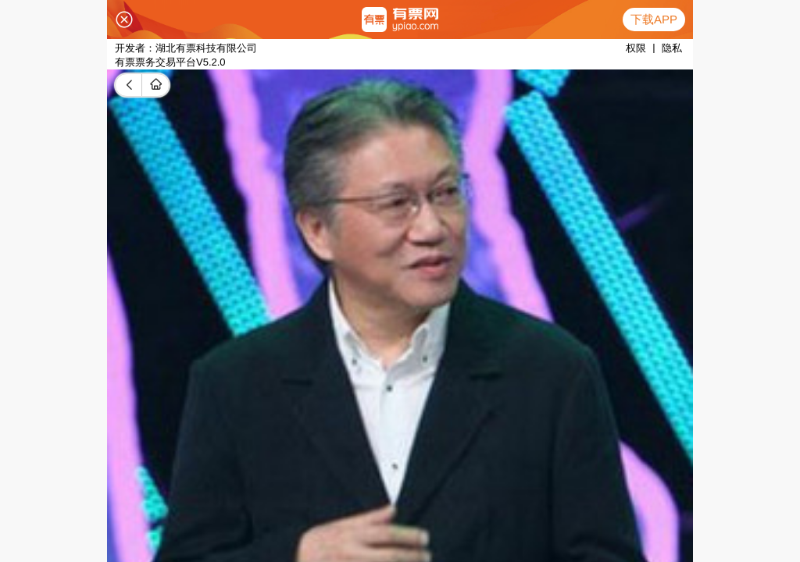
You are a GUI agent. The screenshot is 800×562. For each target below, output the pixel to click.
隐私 (672, 48)
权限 (636, 48)
